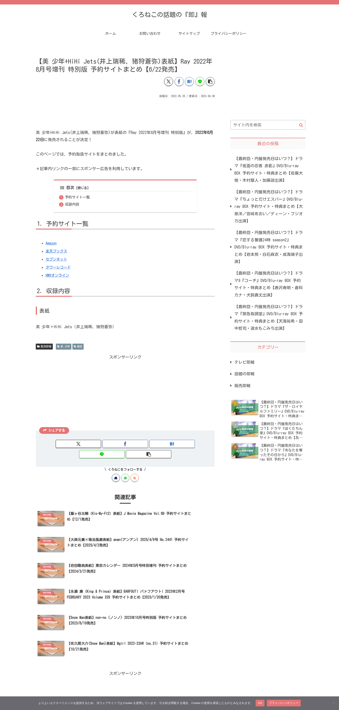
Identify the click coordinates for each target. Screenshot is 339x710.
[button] (210, 81)
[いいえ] (333, 703)
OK (260, 703)
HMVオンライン (59, 276)
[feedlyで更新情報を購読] (125, 468)
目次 (67, 188)
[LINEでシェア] (199, 81)
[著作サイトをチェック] (116, 468)
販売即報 (44, 346)
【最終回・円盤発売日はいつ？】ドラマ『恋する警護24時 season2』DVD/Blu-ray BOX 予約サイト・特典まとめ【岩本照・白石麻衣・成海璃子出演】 (268, 246)
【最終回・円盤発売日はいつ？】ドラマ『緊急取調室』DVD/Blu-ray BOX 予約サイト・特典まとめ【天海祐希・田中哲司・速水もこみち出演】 (268, 317)
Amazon (52, 243)
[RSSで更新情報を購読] (135, 468)
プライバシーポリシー (284, 703)
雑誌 (78, 346)
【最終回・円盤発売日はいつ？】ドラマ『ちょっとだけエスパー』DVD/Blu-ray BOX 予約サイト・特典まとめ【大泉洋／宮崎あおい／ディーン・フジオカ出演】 (268, 206)
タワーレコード (60, 267)
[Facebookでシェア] (179, 81)
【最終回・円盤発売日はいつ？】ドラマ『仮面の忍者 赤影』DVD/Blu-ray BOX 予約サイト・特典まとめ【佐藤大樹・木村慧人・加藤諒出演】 (268, 169)
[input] (267, 125)
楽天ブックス (58, 251)
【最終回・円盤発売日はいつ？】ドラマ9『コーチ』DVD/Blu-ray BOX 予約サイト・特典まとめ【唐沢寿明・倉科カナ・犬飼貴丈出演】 (268, 284)
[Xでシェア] (168, 81)
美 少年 (63, 346)
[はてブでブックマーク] (189, 81)
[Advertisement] (125, 111)
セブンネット (58, 259)
